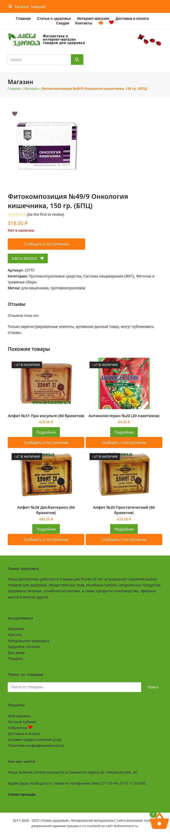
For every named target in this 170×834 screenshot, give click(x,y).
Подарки (15, 658)
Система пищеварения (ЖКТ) (108, 276)
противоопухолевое (68, 287)
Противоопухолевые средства (55, 276)
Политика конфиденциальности (36, 745)
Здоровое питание (24, 646)
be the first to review (45, 214)
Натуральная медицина (28, 640)
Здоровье (16, 628)
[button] (27, 6)
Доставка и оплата (24, 733)
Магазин (31, 88)
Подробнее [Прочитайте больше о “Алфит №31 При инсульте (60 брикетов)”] (46, 432)
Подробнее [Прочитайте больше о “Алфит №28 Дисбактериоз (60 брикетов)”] (46, 529)
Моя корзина (19, 715)
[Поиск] (77, 59)
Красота (15, 634)
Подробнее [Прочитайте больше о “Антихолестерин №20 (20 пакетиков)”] (124, 432)
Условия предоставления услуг (35, 739)
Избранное (20, 727)
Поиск (153, 687)
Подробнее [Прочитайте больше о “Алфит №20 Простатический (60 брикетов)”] (124, 529)
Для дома (16, 652)
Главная (14, 88)
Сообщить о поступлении (46, 243)
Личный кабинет (22, 721)
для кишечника (34, 287)
